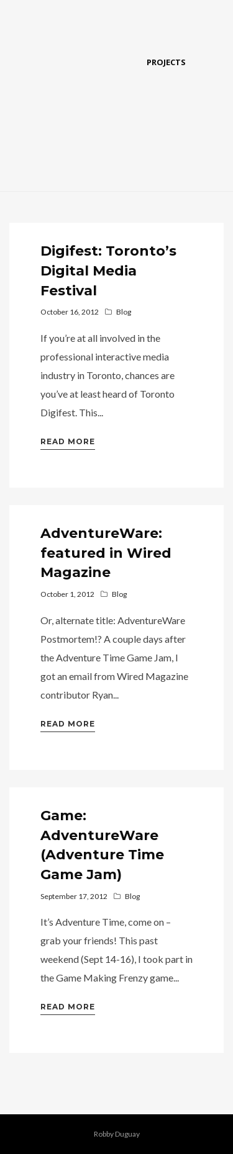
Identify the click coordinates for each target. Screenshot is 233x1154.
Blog (123, 311)
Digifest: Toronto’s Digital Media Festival (108, 270)
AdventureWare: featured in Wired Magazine (105, 553)
